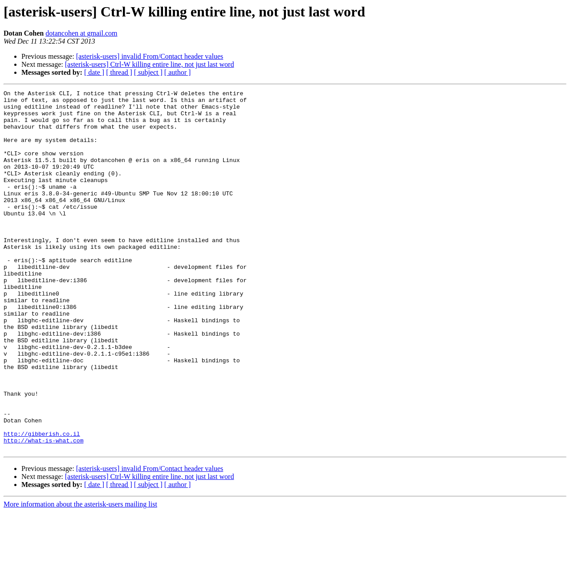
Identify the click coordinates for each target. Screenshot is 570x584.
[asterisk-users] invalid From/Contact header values (150, 56)
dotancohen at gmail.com (81, 33)
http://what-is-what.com (43, 511)
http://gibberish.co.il (42, 503)
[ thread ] (119, 72)
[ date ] (94, 72)
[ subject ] (148, 72)
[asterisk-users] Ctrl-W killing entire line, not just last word (149, 64)
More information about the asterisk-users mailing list (80, 576)
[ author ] (177, 72)
